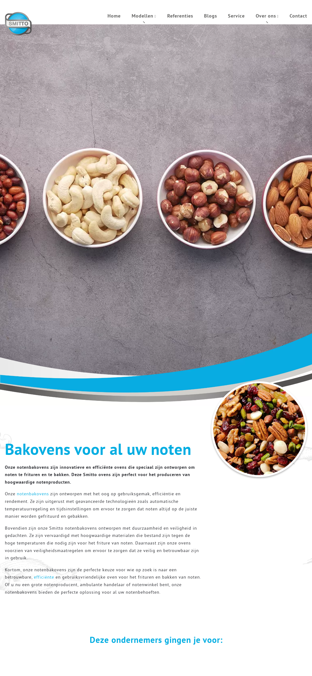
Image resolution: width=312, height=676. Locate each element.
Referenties (180, 16)
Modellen (142, 16)
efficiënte (44, 577)
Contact (298, 16)
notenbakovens (33, 494)
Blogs (210, 16)
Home (114, 16)
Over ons (266, 16)
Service (236, 16)
